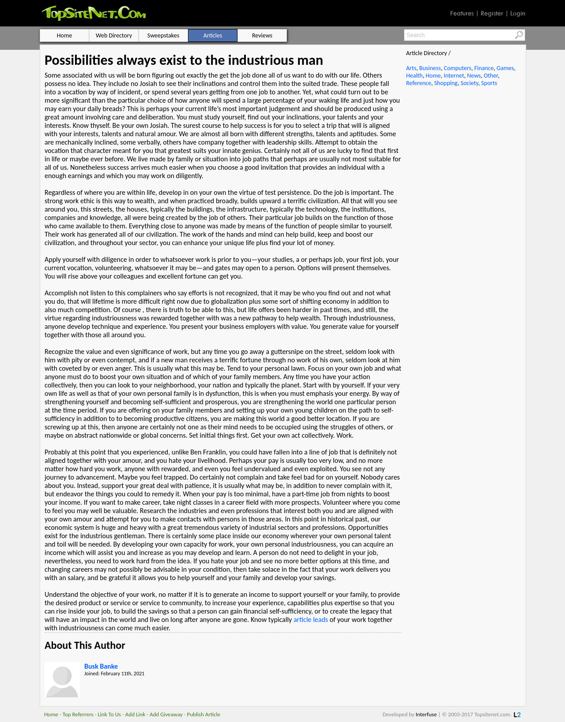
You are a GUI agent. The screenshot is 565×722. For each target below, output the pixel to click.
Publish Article (203, 714)
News (474, 75)
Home (433, 75)
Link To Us (109, 714)
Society (469, 83)
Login (517, 13)
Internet (454, 75)
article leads (311, 619)
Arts (411, 68)
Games (505, 68)
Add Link (135, 714)
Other (491, 75)
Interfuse (426, 714)
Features (462, 13)
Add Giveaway (166, 714)
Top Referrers (78, 714)
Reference (418, 83)
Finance (483, 68)
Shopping (446, 83)
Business (430, 68)
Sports (489, 83)
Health (414, 75)
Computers (457, 68)
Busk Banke (101, 666)
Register (492, 13)
